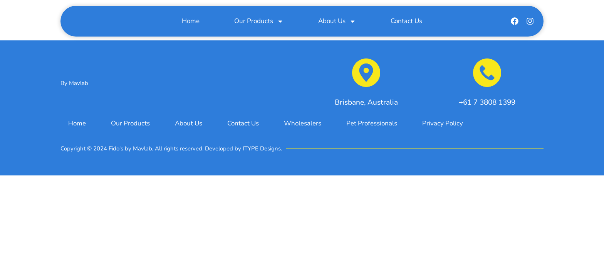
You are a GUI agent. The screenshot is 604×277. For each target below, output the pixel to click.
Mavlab (78, 83)
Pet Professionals (371, 123)
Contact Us (406, 21)
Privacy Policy (442, 123)
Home (191, 21)
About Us (337, 22)
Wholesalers (302, 123)
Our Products (259, 22)
